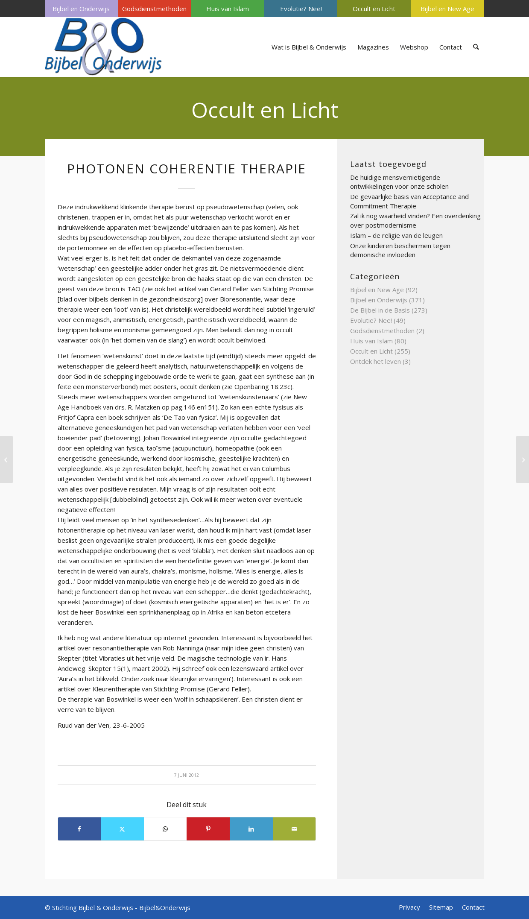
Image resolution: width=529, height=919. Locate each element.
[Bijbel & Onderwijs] (103, 47)
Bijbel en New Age (447, 8)
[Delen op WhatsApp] (165, 828)
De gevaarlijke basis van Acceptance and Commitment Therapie (409, 201)
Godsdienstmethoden (154, 8)
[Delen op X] (122, 828)
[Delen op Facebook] (79, 828)
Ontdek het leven (375, 361)
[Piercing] (522, 459)
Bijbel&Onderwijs (164, 907)
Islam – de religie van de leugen (396, 235)
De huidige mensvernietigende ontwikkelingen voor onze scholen (399, 182)
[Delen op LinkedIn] (251, 828)
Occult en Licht (374, 8)
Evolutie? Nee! (301, 8)
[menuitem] (81, 8)
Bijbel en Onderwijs (81, 8)
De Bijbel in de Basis (380, 310)
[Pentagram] (6, 459)
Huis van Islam (227, 8)
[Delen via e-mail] (294, 828)
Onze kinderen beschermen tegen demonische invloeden (400, 250)
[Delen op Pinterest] (208, 828)
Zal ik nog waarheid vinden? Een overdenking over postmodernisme (415, 220)
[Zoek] (476, 47)
